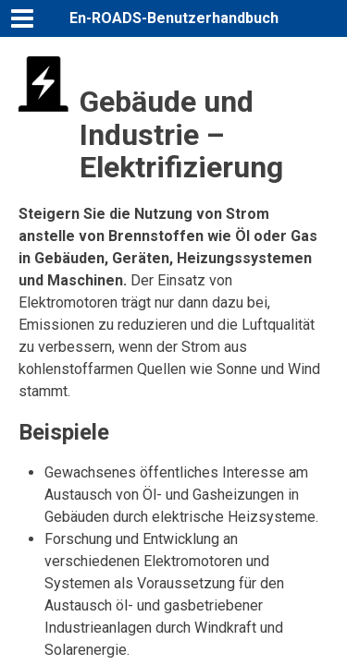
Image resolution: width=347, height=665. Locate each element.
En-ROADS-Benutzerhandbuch (174, 18)
